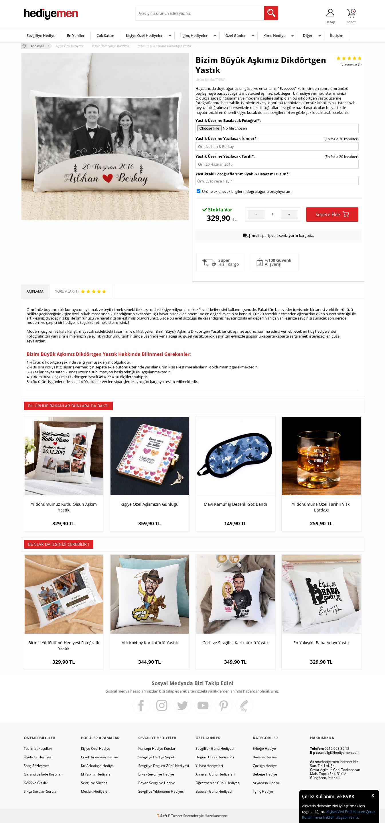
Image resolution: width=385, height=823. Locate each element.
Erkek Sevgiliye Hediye (156, 774)
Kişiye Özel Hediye (95, 748)
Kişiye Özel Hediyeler (144, 35)
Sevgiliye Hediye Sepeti (156, 757)
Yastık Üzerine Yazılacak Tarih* (225, 156)
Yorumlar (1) (353, 64)
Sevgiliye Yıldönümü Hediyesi (161, 791)
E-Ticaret (175, 815)
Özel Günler (235, 35)
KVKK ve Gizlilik (36, 782)
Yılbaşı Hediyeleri (209, 765)
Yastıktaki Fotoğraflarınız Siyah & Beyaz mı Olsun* (242, 174)
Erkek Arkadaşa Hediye (99, 757)
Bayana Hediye (265, 757)
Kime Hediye (274, 35)
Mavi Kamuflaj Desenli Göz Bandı (235, 504)
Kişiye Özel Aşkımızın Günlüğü (150, 504)
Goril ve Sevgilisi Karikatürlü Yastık (235, 642)
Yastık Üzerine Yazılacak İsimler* (226, 138)
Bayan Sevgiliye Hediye (156, 782)
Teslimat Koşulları (38, 748)
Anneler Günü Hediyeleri (215, 774)
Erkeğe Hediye (264, 748)
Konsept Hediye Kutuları (157, 748)
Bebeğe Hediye (265, 774)
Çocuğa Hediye (265, 765)
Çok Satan (105, 35)
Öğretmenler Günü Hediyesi (218, 782)
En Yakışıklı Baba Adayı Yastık (321, 642)
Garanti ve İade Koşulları (43, 774)
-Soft (162, 815)
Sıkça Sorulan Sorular (41, 791)
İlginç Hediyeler (194, 35)
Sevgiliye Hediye (41, 35)
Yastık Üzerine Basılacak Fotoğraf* (228, 120)
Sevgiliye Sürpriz (94, 782)
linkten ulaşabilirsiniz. (340, 817)
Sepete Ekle (332, 214)
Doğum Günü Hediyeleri (215, 757)
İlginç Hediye (263, 791)
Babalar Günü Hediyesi (214, 791)
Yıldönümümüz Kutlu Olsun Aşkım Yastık (64, 507)
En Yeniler (76, 35)
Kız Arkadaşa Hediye (97, 765)
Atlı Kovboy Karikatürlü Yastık (150, 642)
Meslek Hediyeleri (95, 791)
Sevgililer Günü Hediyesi (215, 748)
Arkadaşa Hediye (266, 782)
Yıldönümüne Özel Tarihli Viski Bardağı (321, 507)
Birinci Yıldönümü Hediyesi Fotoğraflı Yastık (63, 645)
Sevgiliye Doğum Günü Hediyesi (163, 765)
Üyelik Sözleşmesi (38, 757)
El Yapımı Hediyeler (96, 774)
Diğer (308, 35)
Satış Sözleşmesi (37, 765)
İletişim (336, 35)
